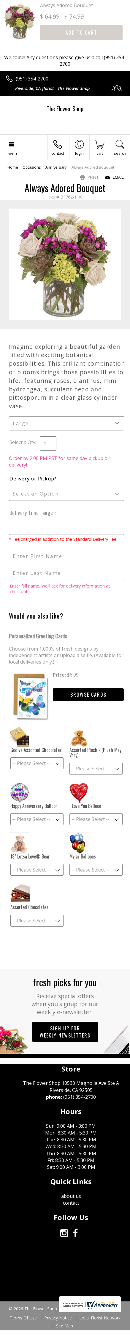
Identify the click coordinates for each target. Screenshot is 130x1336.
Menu (12, 153)
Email (114, 177)
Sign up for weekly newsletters (65, 1032)
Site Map (64, 1326)
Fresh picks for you (65, 995)
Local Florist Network (100, 1318)
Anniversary (55, 167)
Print (89, 177)
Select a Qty (22, 442)
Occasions (32, 167)
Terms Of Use (23, 1318)
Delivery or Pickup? (32, 478)
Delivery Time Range (32, 513)
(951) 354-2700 (32, 78)
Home (12, 167)
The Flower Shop (65, 108)
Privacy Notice (58, 1318)
